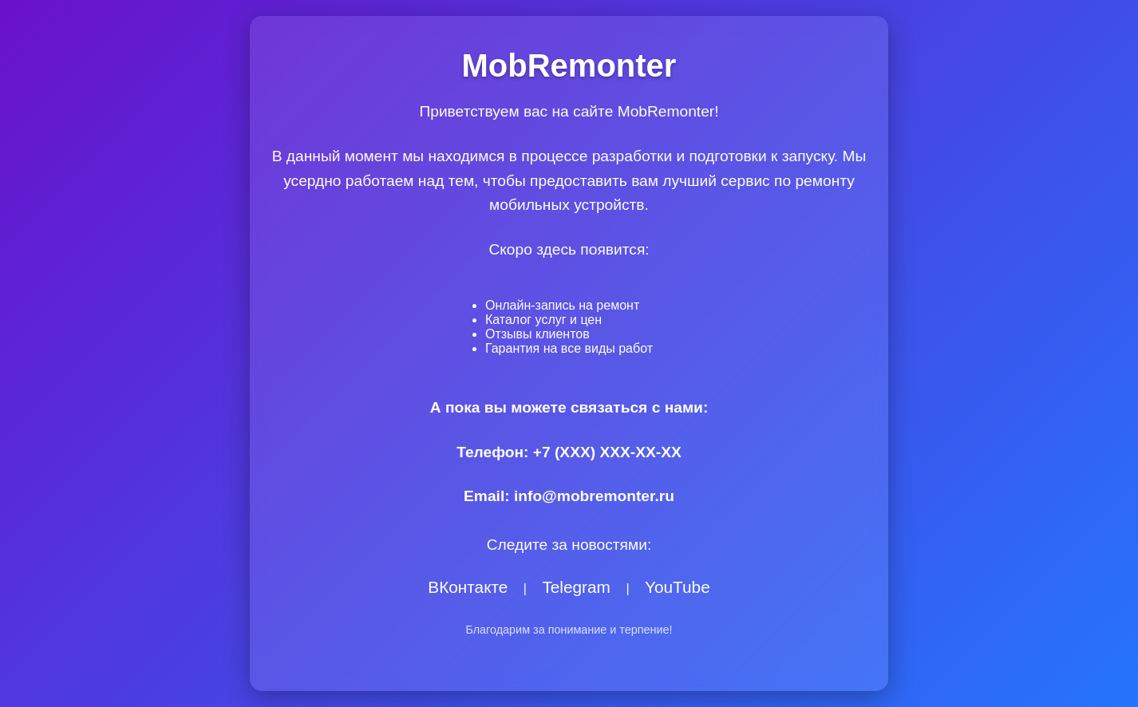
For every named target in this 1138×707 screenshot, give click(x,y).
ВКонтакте (468, 587)
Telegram (576, 587)
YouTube (677, 587)
